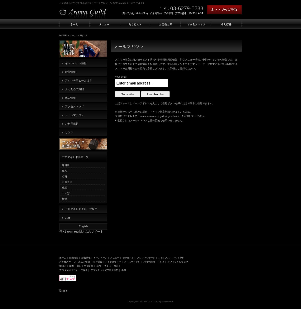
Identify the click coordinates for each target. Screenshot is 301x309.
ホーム (62, 257)
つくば (65, 193)
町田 (64, 176)
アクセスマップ (74, 106)
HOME (63, 35)
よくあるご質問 (74, 89)
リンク (69, 132)
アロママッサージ (146, 257)
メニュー (114, 257)
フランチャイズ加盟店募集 (104, 270)
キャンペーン (100, 257)
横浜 (64, 198)
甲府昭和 (67, 182)
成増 (64, 187)
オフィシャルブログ (177, 262)
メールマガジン (74, 115)
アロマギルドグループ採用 (81, 208)
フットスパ (164, 257)
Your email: (121, 76)
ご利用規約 (72, 123)
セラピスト (128, 257)
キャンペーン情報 (76, 63)
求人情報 (70, 97)
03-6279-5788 (186, 8)
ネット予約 (178, 257)
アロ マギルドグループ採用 (73, 270)
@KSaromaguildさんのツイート (81, 231)
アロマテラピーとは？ (78, 80)
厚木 (64, 170)
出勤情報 (73, 257)
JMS (68, 217)
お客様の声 (65, 262)
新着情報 (70, 71)
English (83, 226)
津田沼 (65, 165)
